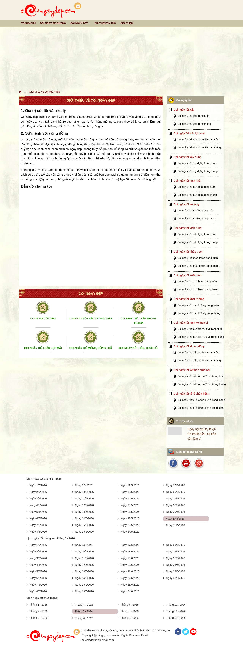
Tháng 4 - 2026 (84, 604)
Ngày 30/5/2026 (175, 518)
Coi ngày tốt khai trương (189, 298)
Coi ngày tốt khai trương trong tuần (198, 305)
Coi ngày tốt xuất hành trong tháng (198, 289)
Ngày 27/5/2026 (175, 498)
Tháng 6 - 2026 (84, 618)
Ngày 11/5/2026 (84, 498)
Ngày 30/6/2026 (175, 578)
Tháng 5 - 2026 (84, 611)
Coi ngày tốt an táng (186, 204)
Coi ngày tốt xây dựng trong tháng (198, 171)
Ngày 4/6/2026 (38, 564)
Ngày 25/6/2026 (175, 544)
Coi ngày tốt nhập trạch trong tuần (198, 257)
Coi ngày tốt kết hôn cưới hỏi (192, 369)
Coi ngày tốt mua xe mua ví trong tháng (201, 336)
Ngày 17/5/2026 (130, 485)
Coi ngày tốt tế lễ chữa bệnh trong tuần (201, 407)
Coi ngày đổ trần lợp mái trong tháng (199, 147)
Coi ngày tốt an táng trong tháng (196, 218)
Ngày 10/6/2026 (84, 551)
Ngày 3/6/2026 (38, 558)
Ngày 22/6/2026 (130, 578)
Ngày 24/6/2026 (130, 591)
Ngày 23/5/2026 (130, 525)
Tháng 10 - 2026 (176, 604)
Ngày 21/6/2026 (130, 571)
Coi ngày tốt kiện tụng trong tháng (198, 242)
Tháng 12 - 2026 (176, 617)
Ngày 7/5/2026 (38, 525)
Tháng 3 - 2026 (38, 617)
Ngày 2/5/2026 (38, 491)
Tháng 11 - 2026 (176, 611)
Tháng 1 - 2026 (38, 604)
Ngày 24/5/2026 (130, 531)
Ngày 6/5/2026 (38, 518)
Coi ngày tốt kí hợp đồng (189, 346)
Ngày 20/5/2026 (130, 505)
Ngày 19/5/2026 (130, 498)
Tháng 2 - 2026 (38, 611)
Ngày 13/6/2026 (84, 571)
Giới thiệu (126, 23)
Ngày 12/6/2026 (84, 564)
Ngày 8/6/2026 (38, 591)
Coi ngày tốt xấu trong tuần (194, 115)
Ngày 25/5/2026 (175, 485)
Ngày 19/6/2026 (130, 558)
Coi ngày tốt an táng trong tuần (196, 210)
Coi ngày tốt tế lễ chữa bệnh (191, 393)
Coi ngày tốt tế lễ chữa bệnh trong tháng (201, 399)
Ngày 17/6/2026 (130, 544)
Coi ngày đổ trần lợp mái (189, 133)
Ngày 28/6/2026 (175, 564)
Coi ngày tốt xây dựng (187, 156)
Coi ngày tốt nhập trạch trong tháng (198, 265)
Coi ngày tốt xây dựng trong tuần (197, 163)
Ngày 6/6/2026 (38, 578)
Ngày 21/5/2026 (130, 511)
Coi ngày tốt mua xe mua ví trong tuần (200, 328)
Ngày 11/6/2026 (84, 558)
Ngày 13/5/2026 (84, 511)
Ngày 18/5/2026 (130, 491)
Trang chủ (28, 23)
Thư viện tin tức (105, 23)
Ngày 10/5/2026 (84, 491)
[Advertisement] (121, 58)
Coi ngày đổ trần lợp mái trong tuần (198, 139)
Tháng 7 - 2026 (130, 604)
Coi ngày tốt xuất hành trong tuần (197, 281)
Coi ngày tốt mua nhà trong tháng (197, 194)
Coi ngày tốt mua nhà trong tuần (196, 186)
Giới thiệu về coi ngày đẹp (44, 91)
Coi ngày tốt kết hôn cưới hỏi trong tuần (201, 376)
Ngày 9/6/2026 (83, 544)
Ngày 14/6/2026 (84, 578)
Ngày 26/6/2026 (175, 551)
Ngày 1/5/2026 (38, 485)
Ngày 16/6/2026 (84, 591)
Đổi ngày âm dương (53, 23)
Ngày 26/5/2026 (175, 491)
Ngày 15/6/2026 (84, 584)
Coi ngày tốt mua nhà (187, 180)
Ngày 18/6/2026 (130, 551)
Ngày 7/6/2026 (38, 584)
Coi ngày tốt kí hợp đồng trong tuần (198, 352)
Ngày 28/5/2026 (175, 505)
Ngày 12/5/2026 (84, 505)
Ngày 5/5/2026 (38, 511)
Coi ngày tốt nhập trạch (188, 251)
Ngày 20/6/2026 (130, 564)
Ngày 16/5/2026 (84, 531)
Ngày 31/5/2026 (175, 525)
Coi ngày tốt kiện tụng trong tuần (197, 234)
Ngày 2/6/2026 (38, 551)
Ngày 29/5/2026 (175, 511)
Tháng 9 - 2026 (130, 617)
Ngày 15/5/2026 (84, 525)
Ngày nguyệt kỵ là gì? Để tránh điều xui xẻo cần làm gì (202, 434)
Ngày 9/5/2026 (83, 485)
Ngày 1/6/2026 (38, 544)
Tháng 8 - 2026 (130, 611)
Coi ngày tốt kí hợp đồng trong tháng (199, 360)
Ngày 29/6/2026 (175, 571)
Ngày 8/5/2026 (38, 531)
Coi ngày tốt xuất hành (188, 275)
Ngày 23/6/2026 (130, 584)
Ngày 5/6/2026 (38, 571)
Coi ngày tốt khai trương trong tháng (199, 313)
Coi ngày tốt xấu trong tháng (194, 123)
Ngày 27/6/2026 (175, 558)
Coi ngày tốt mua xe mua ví (191, 322)
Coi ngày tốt (79, 23)
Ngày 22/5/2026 (130, 518)
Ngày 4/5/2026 (38, 505)
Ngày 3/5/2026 (38, 498)
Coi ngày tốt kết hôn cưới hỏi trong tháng (202, 384)
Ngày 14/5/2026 (84, 518)
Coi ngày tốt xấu (184, 109)
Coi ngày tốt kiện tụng (188, 227)
